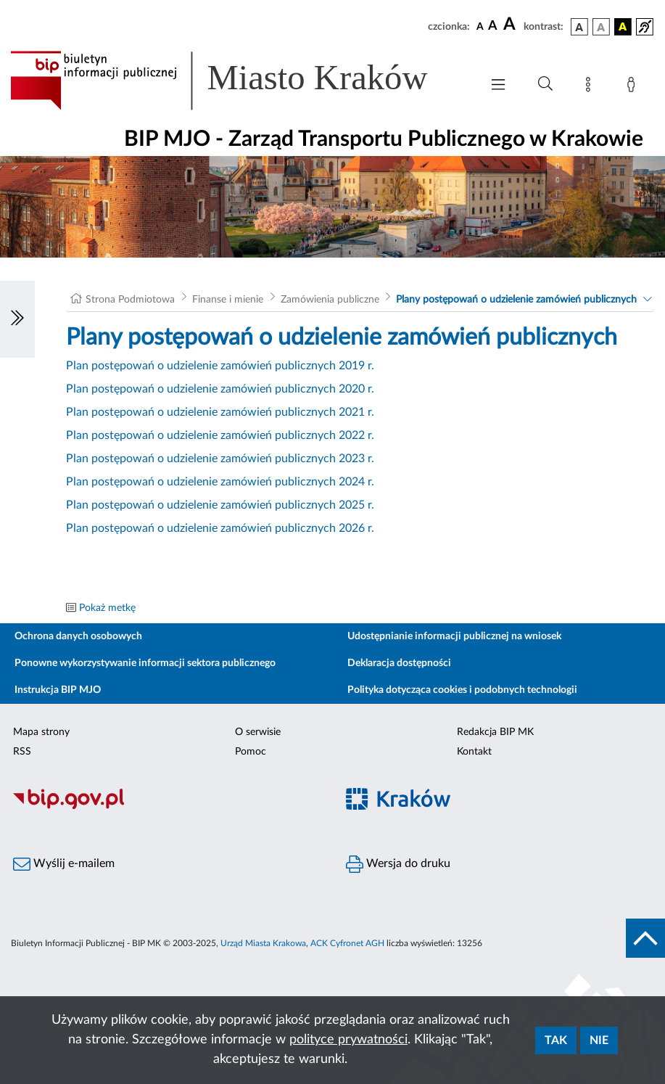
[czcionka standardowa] (480, 26)
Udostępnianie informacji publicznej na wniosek (454, 636)
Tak (556, 1040)
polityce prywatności (348, 1039)
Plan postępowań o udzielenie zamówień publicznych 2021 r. (220, 412)
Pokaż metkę (107, 608)
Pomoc (250, 752)
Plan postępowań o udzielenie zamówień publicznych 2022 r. (220, 435)
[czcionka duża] (511, 25)
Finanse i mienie (227, 300)
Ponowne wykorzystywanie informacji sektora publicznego (145, 663)
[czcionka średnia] (493, 26)
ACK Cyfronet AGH (347, 943)
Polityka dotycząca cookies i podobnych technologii (462, 690)
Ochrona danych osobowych (78, 636)
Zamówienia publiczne (330, 300)
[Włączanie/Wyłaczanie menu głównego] (498, 86)
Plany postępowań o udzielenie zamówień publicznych (516, 300)
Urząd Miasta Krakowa (263, 943)
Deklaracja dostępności (399, 663)
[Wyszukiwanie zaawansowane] (545, 84)
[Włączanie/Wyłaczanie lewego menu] (17, 319)
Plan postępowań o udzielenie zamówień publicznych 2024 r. (220, 482)
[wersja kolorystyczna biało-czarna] (601, 26)
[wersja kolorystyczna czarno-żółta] (623, 26)
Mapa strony (41, 732)
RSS (22, 752)
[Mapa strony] (591, 87)
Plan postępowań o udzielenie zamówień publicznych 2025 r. (220, 505)
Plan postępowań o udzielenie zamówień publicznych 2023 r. (220, 458)
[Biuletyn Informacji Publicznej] (166, 807)
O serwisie (258, 732)
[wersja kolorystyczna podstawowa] (579, 26)
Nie (599, 1040)
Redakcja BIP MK (495, 732)
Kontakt (474, 752)
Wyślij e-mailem (64, 864)
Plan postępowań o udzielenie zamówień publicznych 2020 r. (220, 389)
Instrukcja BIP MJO (58, 690)
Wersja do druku (398, 864)
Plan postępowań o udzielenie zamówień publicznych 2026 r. (220, 528)
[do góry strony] (645, 938)
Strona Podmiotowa (130, 300)
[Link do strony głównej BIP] (238, 80)
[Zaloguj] (633, 87)
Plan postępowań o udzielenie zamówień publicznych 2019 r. (220, 365)
